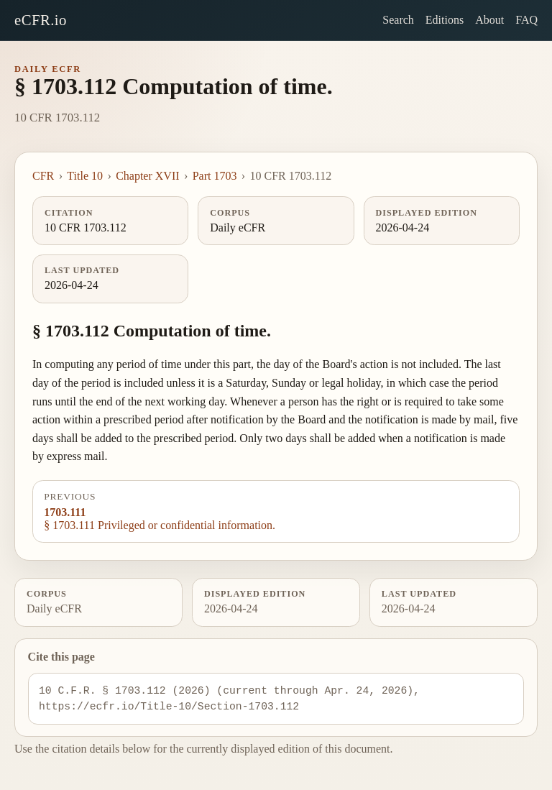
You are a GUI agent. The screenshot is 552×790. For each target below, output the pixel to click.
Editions (445, 20)
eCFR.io (40, 20)
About (489, 20)
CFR (43, 176)
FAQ (526, 20)
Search (398, 20)
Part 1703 (215, 176)
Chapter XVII (147, 176)
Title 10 (85, 176)
